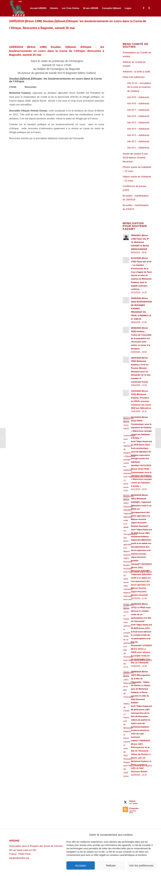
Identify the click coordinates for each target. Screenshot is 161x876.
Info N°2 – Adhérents (138, 141)
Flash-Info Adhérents (134, 77)
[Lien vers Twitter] (149, 8)
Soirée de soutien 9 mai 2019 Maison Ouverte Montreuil (135, 157)
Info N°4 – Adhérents (138, 128)
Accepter (80, 865)
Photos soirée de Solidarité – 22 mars (137, 169)
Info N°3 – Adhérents (138, 135)
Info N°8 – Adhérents (138, 103)
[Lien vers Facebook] (143, 8)
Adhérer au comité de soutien (134, 64)
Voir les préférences (141, 865)
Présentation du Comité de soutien (137, 54)
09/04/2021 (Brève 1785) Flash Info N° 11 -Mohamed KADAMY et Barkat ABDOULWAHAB (140, 242)
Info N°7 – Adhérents (138, 110)
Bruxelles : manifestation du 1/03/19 (136, 207)
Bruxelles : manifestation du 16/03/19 (136, 197)
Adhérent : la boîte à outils (136, 71)
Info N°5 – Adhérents (138, 122)
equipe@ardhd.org (19, 858)
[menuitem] (38, 8)
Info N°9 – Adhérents (138, 97)
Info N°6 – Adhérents (138, 116)
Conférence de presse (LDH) (134, 188)
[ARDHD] (17, 8)
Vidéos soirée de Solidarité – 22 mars (137, 178)
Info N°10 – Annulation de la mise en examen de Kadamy (139, 87)
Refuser (111, 865)
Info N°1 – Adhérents (138, 147)
